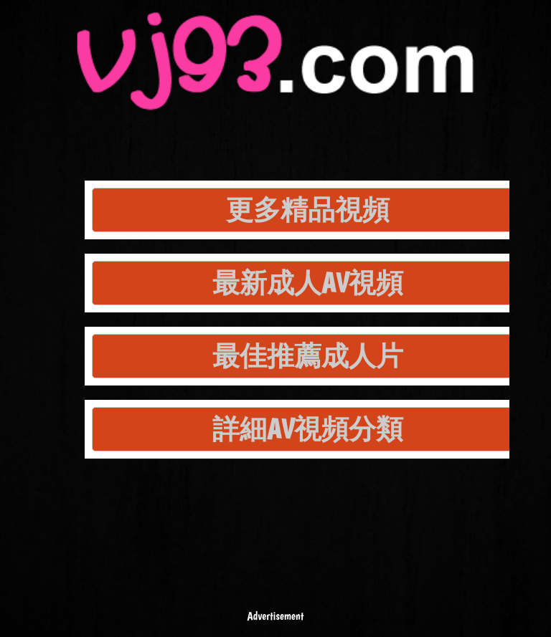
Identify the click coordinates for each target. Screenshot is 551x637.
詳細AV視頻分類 (307, 429)
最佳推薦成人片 (307, 356)
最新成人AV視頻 (307, 283)
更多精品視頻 (308, 209)
